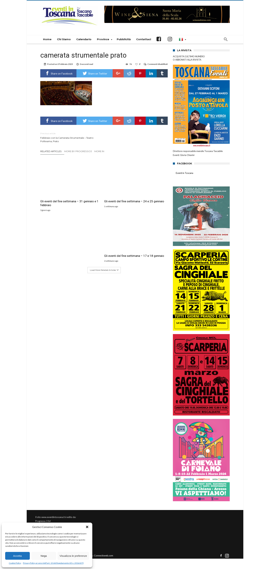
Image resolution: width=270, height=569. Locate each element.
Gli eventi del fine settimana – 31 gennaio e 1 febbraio (59, 192)
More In (99, 151)
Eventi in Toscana (184, 173)
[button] (87, 527)
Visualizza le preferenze (73, 555)
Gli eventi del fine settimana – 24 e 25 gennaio (103, 192)
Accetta (17, 555)
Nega (44, 555)
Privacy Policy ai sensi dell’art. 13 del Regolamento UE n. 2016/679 (53, 563)
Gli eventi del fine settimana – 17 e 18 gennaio (147, 192)
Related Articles (51, 151)
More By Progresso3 (78, 151)
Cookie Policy (15, 563)
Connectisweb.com (103, 555)
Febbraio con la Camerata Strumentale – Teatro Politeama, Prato (69, 137)
